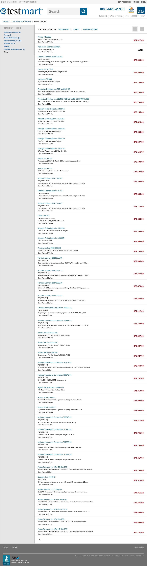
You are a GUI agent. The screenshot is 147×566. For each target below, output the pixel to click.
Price (76, 29)
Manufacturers (116, 15)
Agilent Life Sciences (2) (12, 32)
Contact (14, 547)
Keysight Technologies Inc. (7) (14, 49)
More (6, 52)
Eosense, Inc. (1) (9, 43)
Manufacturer (90, 29)
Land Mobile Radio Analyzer (21, 21)
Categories (103, 15)
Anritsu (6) (7, 35)
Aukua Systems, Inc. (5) (12, 38)
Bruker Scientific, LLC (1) (12, 41)
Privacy (6, 547)
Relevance (64, 29)
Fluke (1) (7, 46)
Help (143, 15)
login (127, 15)
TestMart (6, 21)
